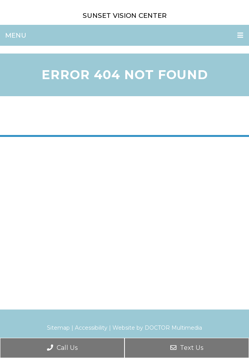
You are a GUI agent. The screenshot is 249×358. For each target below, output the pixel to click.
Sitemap (58, 327)
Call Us (62, 347)
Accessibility (91, 327)
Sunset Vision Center (125, 15)
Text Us (186, 347)
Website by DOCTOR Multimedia (157, 327)
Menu (15, 35)
